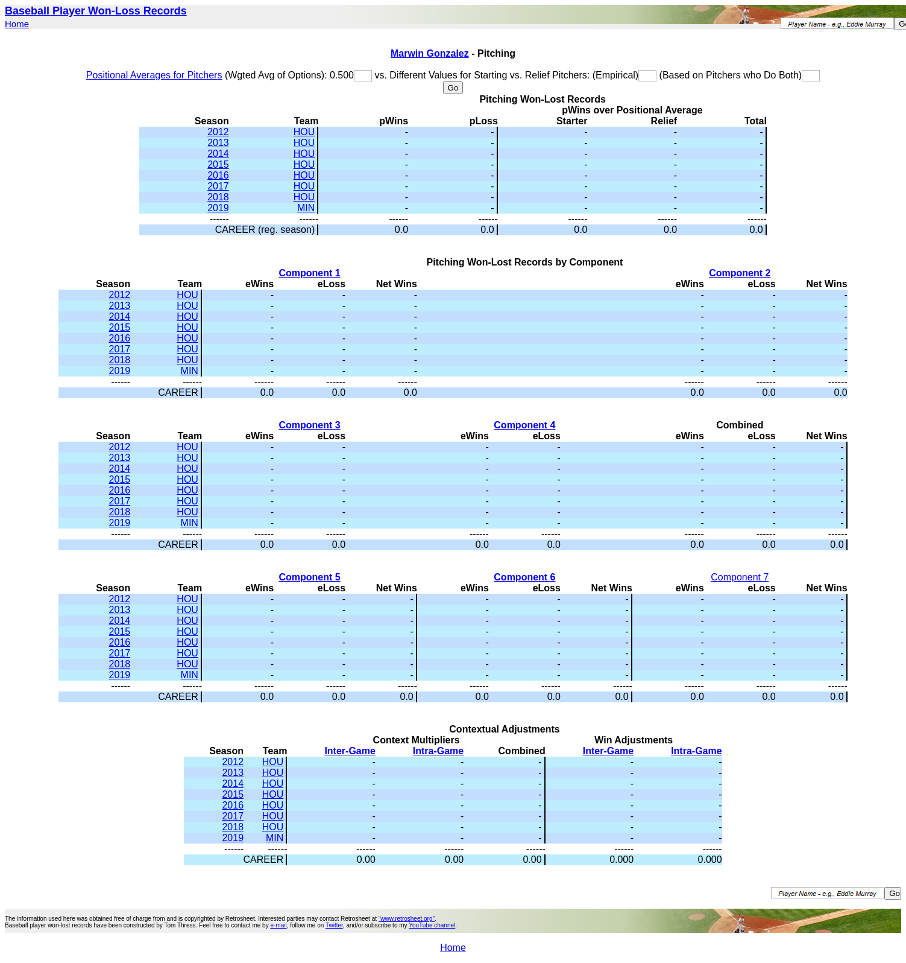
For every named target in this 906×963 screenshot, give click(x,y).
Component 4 (524, 425)
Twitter (334, 925)
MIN (306, 208)
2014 (218, 153)
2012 (218, 132)
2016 (218, 175)
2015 (218, 164)
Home (17, 24)
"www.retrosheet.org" (407, 918)
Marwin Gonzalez (430, 53)
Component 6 (524, 577)
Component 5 (309, 577)
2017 (218, 186)
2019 (218, 208)
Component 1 (309, 273)
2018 (218, 197)
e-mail (278, 925)
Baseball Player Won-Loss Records (96, 11)
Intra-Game (438, 751)
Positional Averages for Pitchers (154, 75)
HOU (304, 132)
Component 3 (309, 425)
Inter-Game (349, 751)
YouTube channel (432, 925)
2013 (218, 143)
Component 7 (740, 577)
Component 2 (739, 273)
